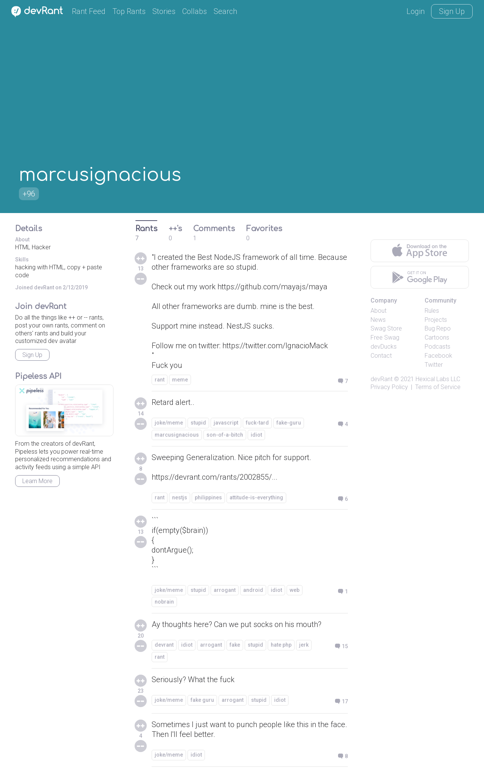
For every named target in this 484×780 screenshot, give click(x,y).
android (253, 590)
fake (235, 645)
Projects (436, 319)
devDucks (384, 346)
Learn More (37, 481)
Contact (381, 355)
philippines (208, 497)
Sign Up (452, 11)
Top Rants (129, 11)
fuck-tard (257, 423)
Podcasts (437, 346)
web (294, 590)
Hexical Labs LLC (438, 379)
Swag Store (386, 328)
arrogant (225, 590)
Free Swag (385, 337)
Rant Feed (88, 11)
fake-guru (288, 423)
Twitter (434, 364)
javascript (226, 423)
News (378, 319)
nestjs (179, 497)
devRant (381, 379)
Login (415, 11)
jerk (304, 645)
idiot (256, 435)
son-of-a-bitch (224, 435)
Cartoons (437, 337)
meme (180, 380)
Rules (432, 310)
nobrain (164, 602)
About (378, 310)
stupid (198, 423)
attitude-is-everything (256, 497)
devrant (164, 645)
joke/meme (169, 423)
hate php (281, 645)
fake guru (202, 700)
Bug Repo (438, 328)
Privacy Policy (389, 387)
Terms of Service (438, 387)
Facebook (438, 355)
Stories (163, 11)
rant (159, 380)
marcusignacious (177, 435)
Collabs (194, 11)
